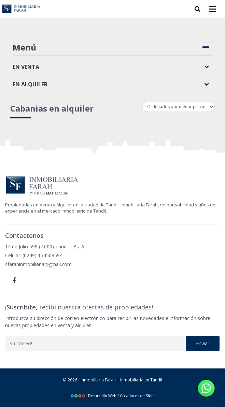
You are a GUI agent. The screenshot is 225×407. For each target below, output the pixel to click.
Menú (111, 47)
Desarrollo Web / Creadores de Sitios (112, 395)
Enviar (202, 343)
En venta (111, 67)
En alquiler (111, 84)
